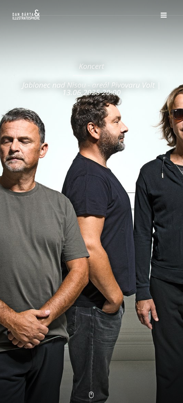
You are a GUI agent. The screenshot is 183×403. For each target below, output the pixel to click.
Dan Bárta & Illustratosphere (26, 15)
